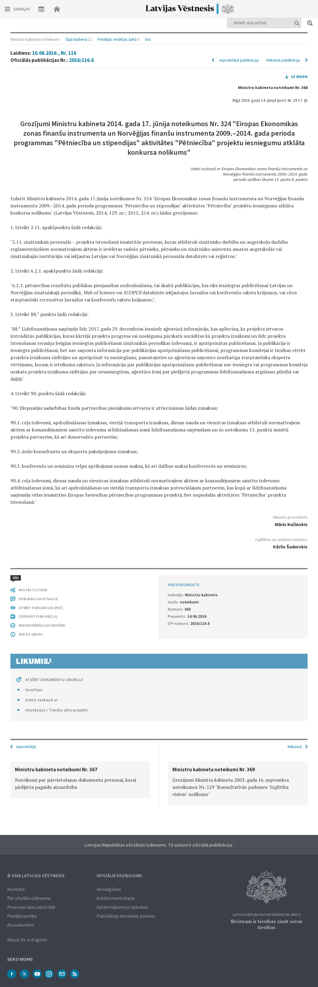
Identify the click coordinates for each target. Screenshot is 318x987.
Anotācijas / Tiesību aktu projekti (56, 710)
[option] (80, 779)
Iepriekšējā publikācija (239, 60)
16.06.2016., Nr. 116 (54, 53)
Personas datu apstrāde (31, 907)
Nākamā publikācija (283, 60)
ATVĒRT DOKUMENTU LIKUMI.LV (54, 679)
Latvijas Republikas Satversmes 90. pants (267, 915)
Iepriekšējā (26, 746)
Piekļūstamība (22, 916)
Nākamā (295, 746)
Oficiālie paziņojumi (119, 875)
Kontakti (16, 889)
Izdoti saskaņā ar (41, 700)
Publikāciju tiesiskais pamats (125, 916)
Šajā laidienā (76, 39)
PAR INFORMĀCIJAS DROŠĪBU (42, 625)
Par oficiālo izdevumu (29, 898)
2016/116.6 (81, 60)
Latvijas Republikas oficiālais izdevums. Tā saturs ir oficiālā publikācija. (159, 845)
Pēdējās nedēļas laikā (117, 39)
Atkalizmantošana (115, 898)
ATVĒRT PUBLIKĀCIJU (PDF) (41, 608)
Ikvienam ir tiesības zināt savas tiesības (266, 924)
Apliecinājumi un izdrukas (122, 907)
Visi (148, 39)
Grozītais (34, 689)
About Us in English (27, 940)
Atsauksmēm (20, 925)
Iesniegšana (108, 889)
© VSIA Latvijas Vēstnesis (36, 875)
